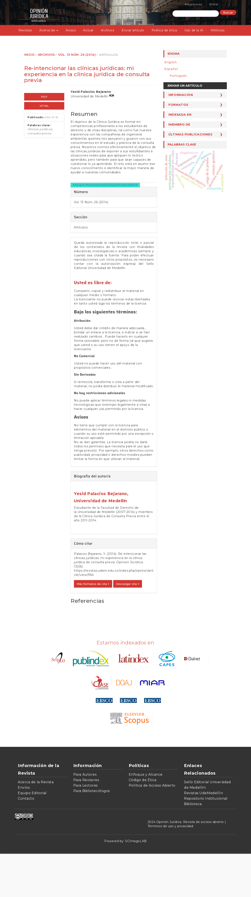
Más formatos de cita (93, 627)
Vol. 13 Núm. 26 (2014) (77, 55)
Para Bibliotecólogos (91, 834)
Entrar (213, 4)
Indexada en (179, 115)
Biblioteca (193, 847)
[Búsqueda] (195, 13)
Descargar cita (127, 627)
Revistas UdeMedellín (203, 836)
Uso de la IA (193, 30)
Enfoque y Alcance (146, 818)
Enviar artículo (133, 30)
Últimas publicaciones (190, 134)
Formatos (178, 105)
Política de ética (164, 30)
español (171, 69)
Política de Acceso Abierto (152, 829)
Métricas (217, 30)
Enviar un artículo (185, 85)
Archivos (107, 30)
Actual (88, 30)
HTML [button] (44, 105)
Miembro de (179, 124)
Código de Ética (142, 823)
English (170, 62)
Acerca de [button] (48, 30)
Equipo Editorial (32, 836)
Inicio (29, 55)
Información (180, 95)
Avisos (71, 30)
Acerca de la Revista (36, 825)
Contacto (26, 842)
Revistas (25, 30)
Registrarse (193, 4)
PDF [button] (44, 96)
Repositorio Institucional (205, 842)
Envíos (24, 831)
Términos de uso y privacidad (170, 869)
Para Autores (85, 818)
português (178, 76)
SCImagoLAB (136, 884)
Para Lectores (85, 829)
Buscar (228, 12)
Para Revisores (86, 823)
